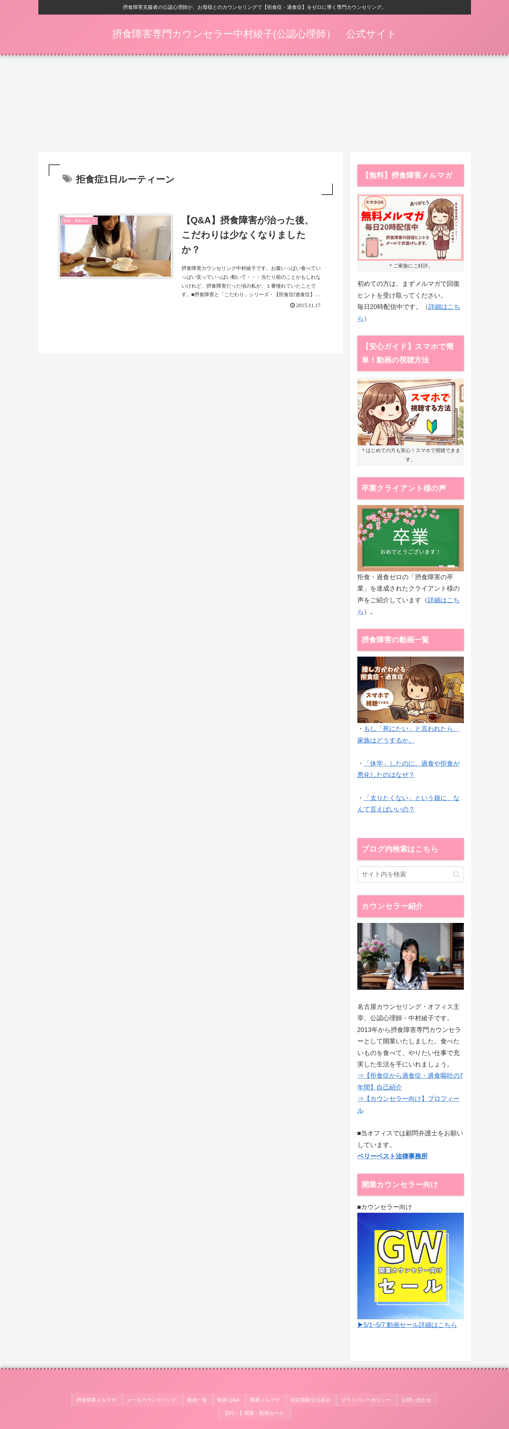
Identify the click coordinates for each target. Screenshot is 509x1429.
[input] (410, 877)
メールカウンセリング (126, 1400)
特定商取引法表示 (272, 1400)
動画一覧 (168, 1400)
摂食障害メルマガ (73, 1400)
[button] (456, 877)
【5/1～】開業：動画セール (424, 1400)
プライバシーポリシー (324, 1400)
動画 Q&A (196, 1400)
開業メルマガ (230, 1400)
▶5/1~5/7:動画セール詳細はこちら (407, 1327)
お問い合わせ (371, 1400)
